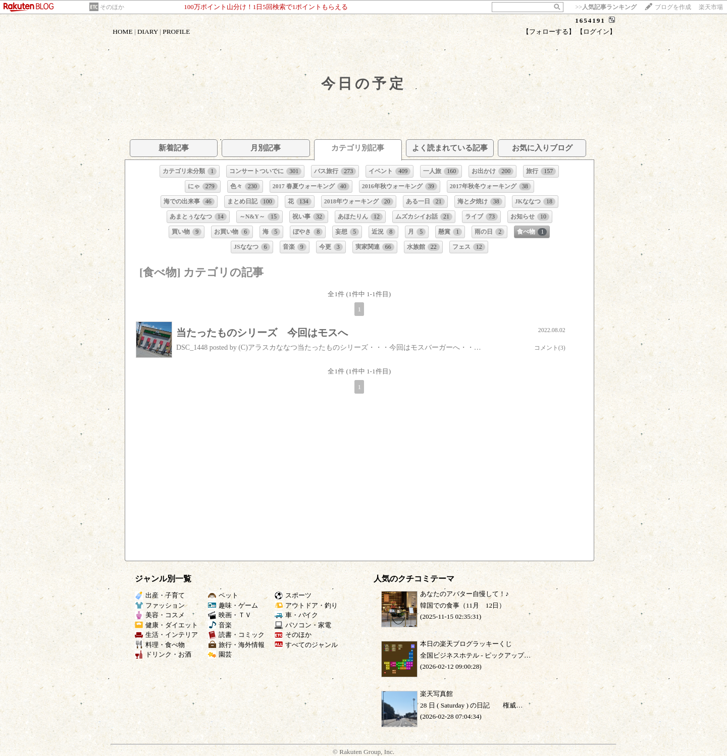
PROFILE (176, 31)
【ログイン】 (596, 31)
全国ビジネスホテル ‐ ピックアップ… (475, 655)
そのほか (112, 7)
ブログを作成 (673, 7)
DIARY (147, 31)
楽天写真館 (436, 693)
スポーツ (293, 595)
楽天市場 (711, 7)
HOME (122, 31)
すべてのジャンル (306, 645)
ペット (223, 595)
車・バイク (296, 615)
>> (606, 7)
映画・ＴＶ (229, 615)
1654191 (590, 20)
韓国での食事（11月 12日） (462, 605)
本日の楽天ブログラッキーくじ (466, 643)
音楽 (220, 625)
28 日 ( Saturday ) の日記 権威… (471, 705)
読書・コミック (236, 634)
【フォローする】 (549, 31)
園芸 (220, 654)
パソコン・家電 (303, 625)
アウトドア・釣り (306, 605)
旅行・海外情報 (236, 645)
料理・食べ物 (160, 645)
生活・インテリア (166, 634)
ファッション (160, 605)
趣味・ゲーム (233, 605)
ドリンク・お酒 (163, 654)
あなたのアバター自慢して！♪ (464, 594)
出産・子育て (160, 595)
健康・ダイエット (166, 625)
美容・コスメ (160, 615)
